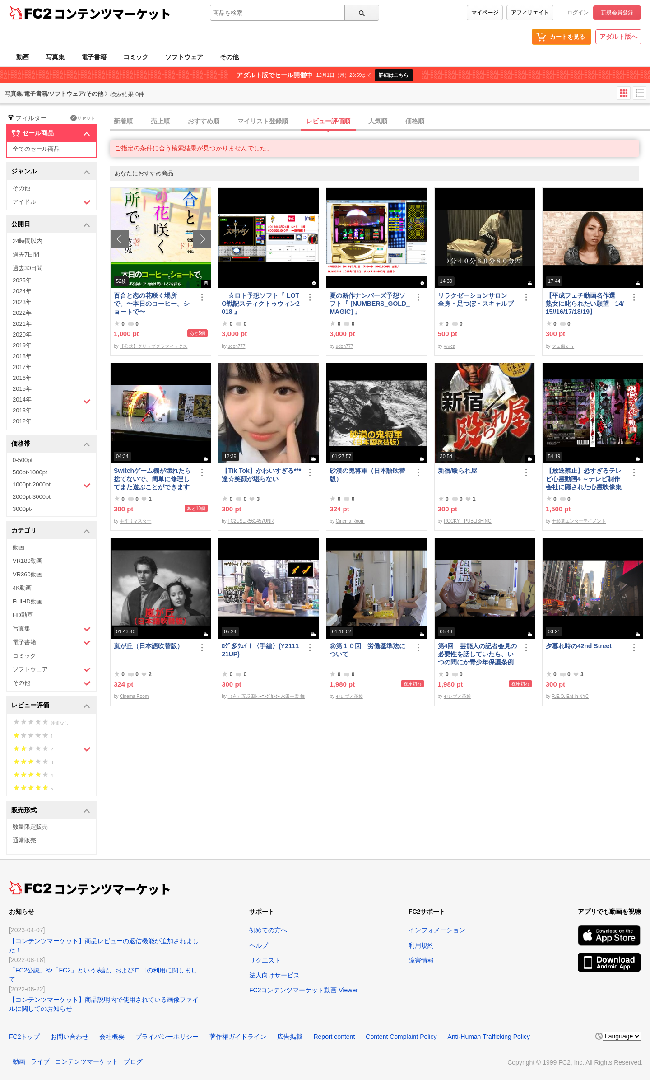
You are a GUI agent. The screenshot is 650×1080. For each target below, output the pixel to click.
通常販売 (24, 840)
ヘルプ (258, 945)
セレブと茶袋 (349, 696)
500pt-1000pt (30, 472)
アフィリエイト (530, 12)
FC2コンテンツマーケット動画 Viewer (303, 990)
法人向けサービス (274, 975)
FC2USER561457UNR (251, 521)
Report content (334, 1036)
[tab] (380, 121)
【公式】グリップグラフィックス (153, 346)
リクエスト (265, 960)
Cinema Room (350, 521)
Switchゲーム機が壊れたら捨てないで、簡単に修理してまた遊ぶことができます (152, 479)
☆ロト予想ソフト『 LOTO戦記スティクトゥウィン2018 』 (261, 303)
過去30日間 (27, 268)
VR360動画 (27, 574)
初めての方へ (268, 930)
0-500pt (22, 460)
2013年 (22, 410)
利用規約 (421, 945)
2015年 (22, 388)
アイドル (52, 202)
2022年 (22, 312)
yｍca (449, 346)
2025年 (22, 280)
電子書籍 (94, 57)
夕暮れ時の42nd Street (579, 646)
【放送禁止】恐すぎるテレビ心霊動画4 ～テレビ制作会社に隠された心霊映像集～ (584, 479)
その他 (229, 57)
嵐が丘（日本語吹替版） (148, 646)
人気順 (377, 121)
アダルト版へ (618, 36)
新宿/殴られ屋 (458, 470)
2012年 (22, 421)
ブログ (133, 1061)
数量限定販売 (30, 826)
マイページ (484, 12)
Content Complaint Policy (401, 1036)
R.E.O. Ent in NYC (570, 696)
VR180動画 (27, 560)
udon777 (237, 346)
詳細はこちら (394, 75)
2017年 (22, 367)
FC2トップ (24, 1036)
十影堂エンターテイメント (579, 521)
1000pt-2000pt (52, 485)
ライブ (40, 1061)
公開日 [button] (50, 224)
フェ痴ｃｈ (563, 346)
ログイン (578, 12)
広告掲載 (289, 1036)
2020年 (22, 334)
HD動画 (23, 615)
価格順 (414, 121)
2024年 (22, 291)
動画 (22, 57)
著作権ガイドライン (237, 1036)
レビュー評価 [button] (50, 705)
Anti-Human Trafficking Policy (488, 1036)
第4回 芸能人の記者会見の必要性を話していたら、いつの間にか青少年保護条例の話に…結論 (477, 654)
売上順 (160, 121)
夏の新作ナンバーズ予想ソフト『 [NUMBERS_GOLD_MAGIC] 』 (369, 303)
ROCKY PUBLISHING (468, 521)
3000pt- (22, 508)
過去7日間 (26, 254)
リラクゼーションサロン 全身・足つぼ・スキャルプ (476, 299)
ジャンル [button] (50, 172)
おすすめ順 (203, 121)
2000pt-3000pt (32, 496)
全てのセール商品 (36, 148)
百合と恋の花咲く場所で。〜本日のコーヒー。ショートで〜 (152, 303)
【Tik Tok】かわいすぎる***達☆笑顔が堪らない (261, 474)
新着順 (123, 121)
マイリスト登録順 (262, 121)
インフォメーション (437, 930)
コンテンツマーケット (112, 13)
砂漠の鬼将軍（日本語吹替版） (367, 474)
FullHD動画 (27, 601)
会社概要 (112, 1036)
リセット (82, 118)
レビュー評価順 (328, 121)
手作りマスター (135, 521)
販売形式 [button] (50, 810)
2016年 (22, 377)
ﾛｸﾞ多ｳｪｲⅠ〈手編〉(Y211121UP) (260, 650)
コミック (136, 57)
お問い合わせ (69, 1036)
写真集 (55, 57)
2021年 (22, 323)
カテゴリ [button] (50, 531)
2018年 (22, 356)
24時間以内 (27, 241)
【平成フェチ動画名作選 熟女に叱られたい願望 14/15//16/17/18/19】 (585, 303)
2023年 (22, 302)
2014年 (52, 400)
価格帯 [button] (50, 444)
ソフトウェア (184, 57)
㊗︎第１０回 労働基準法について (367, 650)
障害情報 (421, 960)
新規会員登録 (617, 12)
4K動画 (22, 587)
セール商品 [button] (50, 133)
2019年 (22, 345)
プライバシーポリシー (167, 1036)
